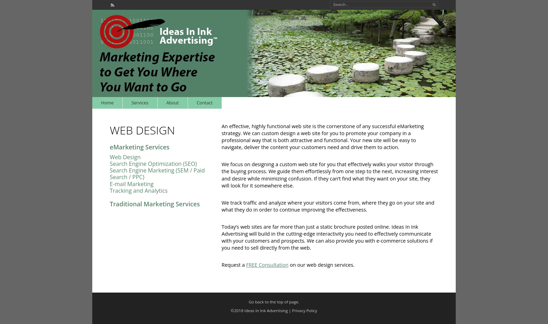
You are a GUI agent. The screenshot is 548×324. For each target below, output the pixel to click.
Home (107, 103)
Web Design (125, 157)
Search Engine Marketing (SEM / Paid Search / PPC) (157, 174)
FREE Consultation (267, 265)
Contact (205, 103)
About (172, 103)
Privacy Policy (304, 310)
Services (139, 103)
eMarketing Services (140, 147)
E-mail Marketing (131, 184)
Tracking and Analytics (139, 190)
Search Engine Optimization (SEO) (153, 164)
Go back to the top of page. (274, 301)
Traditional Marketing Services (155, 204)
